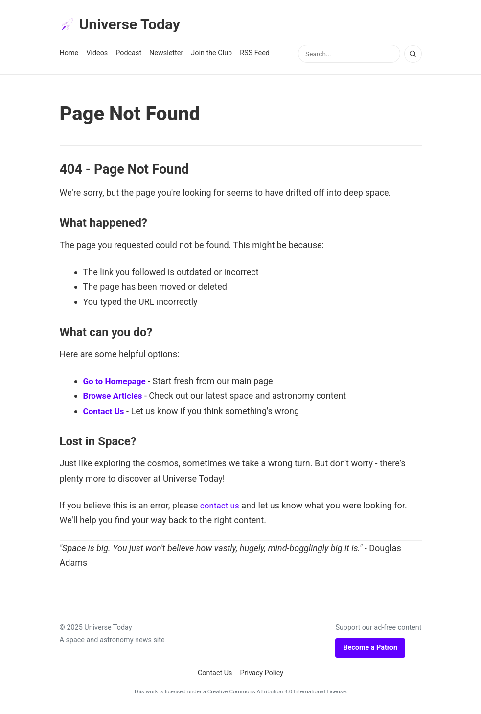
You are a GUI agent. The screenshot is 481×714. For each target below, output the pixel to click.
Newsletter (166, 54)
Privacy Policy (262, 674)
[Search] (413, 55)
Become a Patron (370, 649)
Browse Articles (114, 397)
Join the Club (211, 54)
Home (69, 54)
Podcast (128, 54)
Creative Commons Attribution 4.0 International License (276, 693)
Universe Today (123, 25)
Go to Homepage (116, 382)
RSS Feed (255, 54)
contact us (220, 507)
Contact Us (105, 412)
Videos (97, 54)
